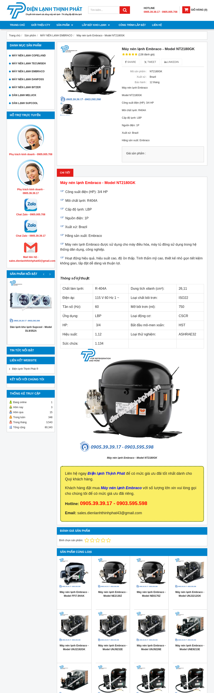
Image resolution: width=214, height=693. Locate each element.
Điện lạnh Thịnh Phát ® (25, 368)
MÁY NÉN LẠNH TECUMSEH (29, 63)
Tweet (150, 62)
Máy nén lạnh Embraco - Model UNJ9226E (151, 647)
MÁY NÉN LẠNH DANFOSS (28, 79)
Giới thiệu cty (40, 25)
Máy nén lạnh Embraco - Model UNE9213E (189, 647)
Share (130, 62)
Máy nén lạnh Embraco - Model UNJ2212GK (189, 594)
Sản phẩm (64, 25)
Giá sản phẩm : (136, 153)
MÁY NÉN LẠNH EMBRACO (28, 71)
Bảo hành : (141, 82)
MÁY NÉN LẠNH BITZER (26, 87)
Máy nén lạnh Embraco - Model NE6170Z (151, 594)
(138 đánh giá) (146, 54)
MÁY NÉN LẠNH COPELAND (29, 55)
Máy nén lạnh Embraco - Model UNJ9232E (112, 647)
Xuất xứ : (142, 76)
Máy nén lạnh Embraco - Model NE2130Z (112, 594)
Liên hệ (152, 25)
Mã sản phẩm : (138, 71)
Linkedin (171, 62)
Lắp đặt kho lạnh (93, 25)
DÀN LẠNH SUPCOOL (25, 103)
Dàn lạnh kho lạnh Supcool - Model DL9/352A (31, 329)
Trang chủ (17, 25)
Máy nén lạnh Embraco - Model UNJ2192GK (74, 647)
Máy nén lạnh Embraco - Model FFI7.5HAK (74, 594)
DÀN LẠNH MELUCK (24, 95)
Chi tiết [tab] (65, 172)
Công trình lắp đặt (127, 25)
